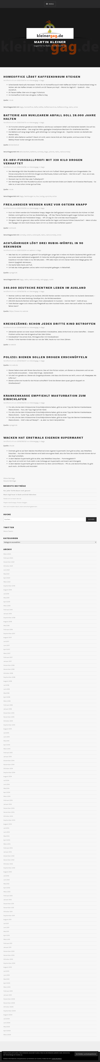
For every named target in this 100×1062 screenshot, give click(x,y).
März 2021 (6, 582)
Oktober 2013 (8, 816)
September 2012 (9, 868)
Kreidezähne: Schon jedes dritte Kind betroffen (49, 323)
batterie (33, 152)
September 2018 (9, 618)
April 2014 (6, 792)
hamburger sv (29, 196)
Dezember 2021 (8, 562)
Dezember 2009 (9, 999)
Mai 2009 (6, 1027)
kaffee (41, 107)
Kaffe (36, 107)
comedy (40, 152)
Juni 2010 (6, 975)
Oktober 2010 (8, 959)
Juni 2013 (6, 832)
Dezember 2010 (8, 951)
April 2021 (6, 578)
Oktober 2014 (8, 768)
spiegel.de (13, 273)
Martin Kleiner (50, 42)
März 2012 (6, 892)
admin (32, 250)
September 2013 (9, 820)
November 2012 (8, 860)
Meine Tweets (8, 531)
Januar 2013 (7, 852)
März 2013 (7, 844)
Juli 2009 (6, 1019)
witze (76, 107)
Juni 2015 (6, 737)
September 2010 (9, 963)
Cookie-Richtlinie (57, 1058)
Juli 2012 (6, 876)
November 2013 (8, 812)
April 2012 (6, 888)
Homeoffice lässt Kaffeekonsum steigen (41, 76)
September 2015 (9, 725)
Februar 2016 (8, 705)
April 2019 (6, 602)
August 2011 (7, 919)
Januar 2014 (7, 804)
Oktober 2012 (8, 864)
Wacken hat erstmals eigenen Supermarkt (43, 437)
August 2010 (7, 967)
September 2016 (9, 677)
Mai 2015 (6, 741)
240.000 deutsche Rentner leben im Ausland (44, 287)
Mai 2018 (6, 625)
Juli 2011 (6, 923)
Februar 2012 (8, 896)
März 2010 (7, 987)
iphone (51, 152)
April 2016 (6, 697)
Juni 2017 (6, 645)
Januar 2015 (7, 757)
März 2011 (6, 939)
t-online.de (12, 228)
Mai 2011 (6, 931)
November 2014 (8, 764)
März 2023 (7, 554)
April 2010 (6, 983)
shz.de (11, 446)
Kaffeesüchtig (62, 107)
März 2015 (6, 749)
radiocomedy (65, 152)
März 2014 (6, 796)
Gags (42, 80)
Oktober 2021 (8, 566)
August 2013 (7, 824)
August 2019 (7, 590)
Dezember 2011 (8, 904)
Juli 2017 (6, 641)
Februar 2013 (8, 848)
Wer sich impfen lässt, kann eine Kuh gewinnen (20, 506)
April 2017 (6, 649)
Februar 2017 (8, 657)
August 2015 (7, 729)
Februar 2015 (8, 753)
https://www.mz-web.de (18, 311)
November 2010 (8, 955)
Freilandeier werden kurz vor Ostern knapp (45, 204)
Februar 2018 (8, 629)
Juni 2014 (6, 784)
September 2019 (9, 586)
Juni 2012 (6, 880)
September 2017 (9, 633)
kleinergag (34, 80)
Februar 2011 (7, 943)
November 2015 (8, 717)
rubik (51, 279)
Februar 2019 (8, 610)
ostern (29, 235)
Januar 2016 (7, 709)
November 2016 (8, 669)
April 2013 (6, 840)
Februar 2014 (8, 800)
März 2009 (7, 1035)
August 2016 (7, 681)
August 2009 (7, 1015)
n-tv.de (10, 100)
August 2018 (7, 622)
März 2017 (6, 653)
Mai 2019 (6, 598)
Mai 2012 (6, 884)
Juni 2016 (6, 689)
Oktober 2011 (7, 911)
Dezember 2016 (8, 665)
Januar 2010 (7, 995)
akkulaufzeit (24, 152)
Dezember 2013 (8, 808)
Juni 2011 (6, 927)
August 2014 (7, 776)
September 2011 (9, 915)
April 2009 (7, 1031)
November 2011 (8, 908)
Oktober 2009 (8, 1007)
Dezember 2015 (8, 713)
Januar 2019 (7, 614)
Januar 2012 (7, 900)
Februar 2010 (8, 991)
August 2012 (7, 872)
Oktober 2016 (8, 673)
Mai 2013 (6, 836)
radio (71, 107)
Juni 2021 (6, 570)
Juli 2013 (6, 828)
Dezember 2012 (8, 856)
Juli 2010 (6, 971)
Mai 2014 (6, 788)
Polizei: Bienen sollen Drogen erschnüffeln (45, 357)
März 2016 (7, 701)
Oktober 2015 (8, 721)
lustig (42, 196)
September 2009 (9, 1011)
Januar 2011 (7, 947)
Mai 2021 (6, 574)
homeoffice (28, 107)
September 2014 (9, 772)
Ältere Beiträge (9, 478)
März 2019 (6, 606)
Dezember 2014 (8, 760)
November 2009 (9, 1003)
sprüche (48, 196)
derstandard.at (13, 145)
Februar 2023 (8, 558)
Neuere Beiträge (9, 481)
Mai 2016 (6, 693)
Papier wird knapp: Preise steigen (15, 503)
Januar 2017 (7, 661)
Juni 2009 (6, 1023)
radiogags (44, 279)
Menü (51, 4)
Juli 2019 (6, 594)
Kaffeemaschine (50, 107)
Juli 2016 (6, 685)
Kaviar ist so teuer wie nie (12, 499)
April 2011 (6, 935)
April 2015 (6, 745)
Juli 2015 (6, 733)
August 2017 (7, 637)
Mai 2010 (6, 979)
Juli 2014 (6, 780)
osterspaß (36, 235)
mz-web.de (13, 365)
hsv (37, 196)
